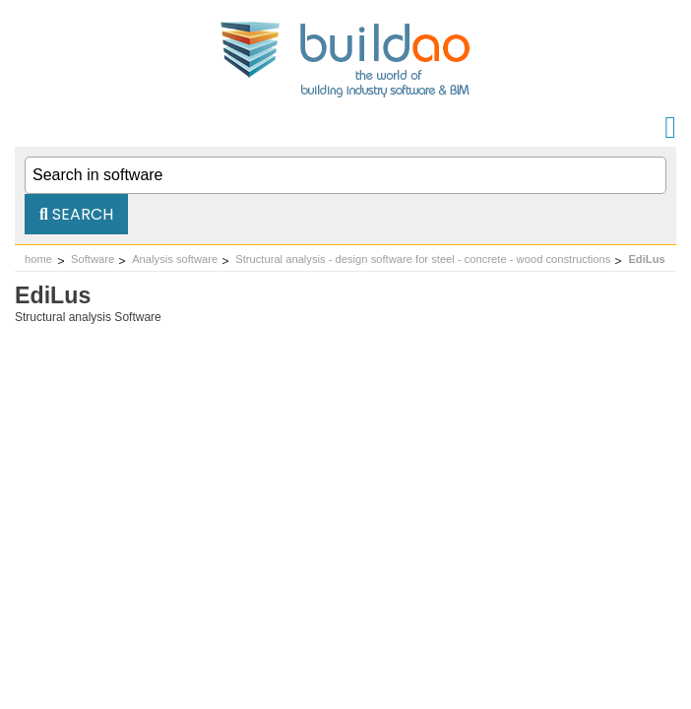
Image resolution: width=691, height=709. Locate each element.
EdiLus (646, 259)
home (38, 259)
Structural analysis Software (88, 317)
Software (92, 259)
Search (76, 214)
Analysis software (175, 259)
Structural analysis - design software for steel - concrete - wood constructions (422, 259)
